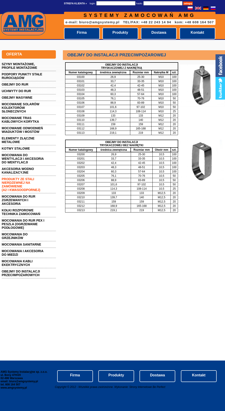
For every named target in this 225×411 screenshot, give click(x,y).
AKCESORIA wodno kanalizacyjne (18, 170)
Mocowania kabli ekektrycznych (17, 263)
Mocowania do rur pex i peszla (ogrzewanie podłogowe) (23, 224)
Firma (82, 32)
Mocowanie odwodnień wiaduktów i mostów (22, 130)
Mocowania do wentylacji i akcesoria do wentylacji (23, 158)
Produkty (120, 32)
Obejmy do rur (15, 84)
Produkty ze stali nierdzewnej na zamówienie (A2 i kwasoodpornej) (21, 184)
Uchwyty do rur (16, 91)
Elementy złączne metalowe (18, 140)
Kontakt (197, 32)
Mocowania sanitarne (21, 244)
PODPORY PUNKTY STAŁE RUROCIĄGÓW (22, 76)
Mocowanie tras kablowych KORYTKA (20, 119)
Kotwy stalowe (16, 148)
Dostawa (159, 32)
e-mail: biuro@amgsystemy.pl (93, 22)
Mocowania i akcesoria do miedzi (22, 252)
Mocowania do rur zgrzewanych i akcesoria (19, 200)
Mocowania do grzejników (15, 236)
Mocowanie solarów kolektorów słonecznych (20, 107)
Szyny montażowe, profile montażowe (19, 65)
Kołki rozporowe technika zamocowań (21, 212)
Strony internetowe (140, 387)
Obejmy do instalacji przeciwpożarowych (21, 273)
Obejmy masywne (17, 97)
